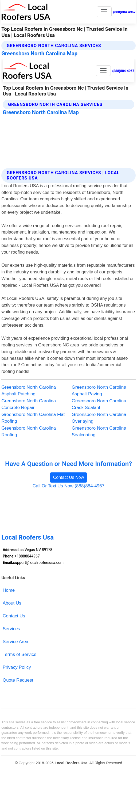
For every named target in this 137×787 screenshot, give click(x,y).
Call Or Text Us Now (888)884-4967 (68, 485)
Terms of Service (20, 654)
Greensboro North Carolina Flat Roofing (33, 418)
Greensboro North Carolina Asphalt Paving (99, 391)
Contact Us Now (68, 477)
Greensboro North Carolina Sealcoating (99, 432)
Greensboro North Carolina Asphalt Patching (28, 391)
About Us (12, 603)
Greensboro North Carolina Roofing (28, 432)
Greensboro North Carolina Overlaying (99, 418)
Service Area (15, 641)
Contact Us (14, 615)
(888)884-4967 (124, 12)
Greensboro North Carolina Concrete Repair (28, 404)
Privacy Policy (17, 667)
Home (9, 590)
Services (11, 628)
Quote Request (18, 680)
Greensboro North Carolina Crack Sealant (99, 404)
